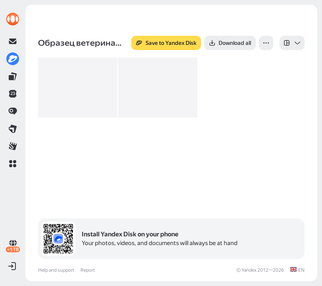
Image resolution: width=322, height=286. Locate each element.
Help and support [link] (56, 270)
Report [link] (87, 270)
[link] (12, 19)
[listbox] (292, 43)
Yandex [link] (249, 270)
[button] (12, 163)
